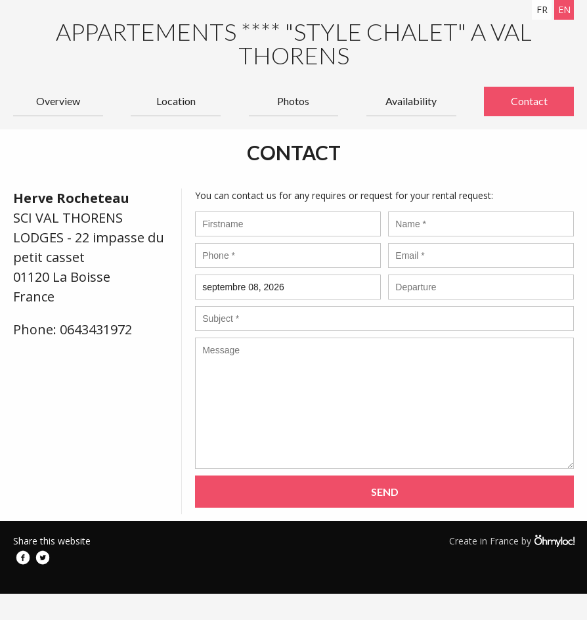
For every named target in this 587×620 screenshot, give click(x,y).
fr (542, 9)
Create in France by (511, 540)
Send (385, 491)
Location (176, 101)
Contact (529, 101)
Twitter (43, 557)
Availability (411, 101)
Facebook (23, 557)
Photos (293, 101)
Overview (58, 101)
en (564, 9)
